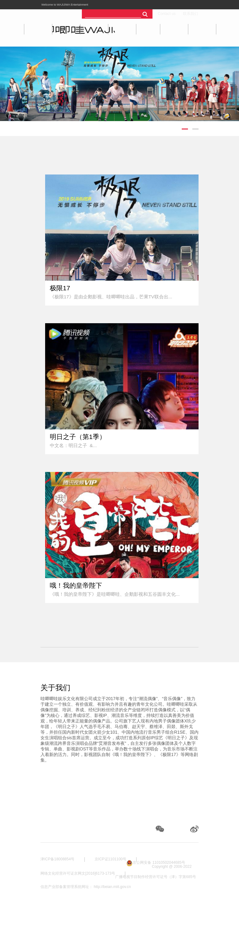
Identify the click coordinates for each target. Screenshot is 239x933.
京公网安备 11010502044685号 (159, 862)
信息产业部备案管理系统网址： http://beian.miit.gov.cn (85, 887)
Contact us (167, 13)
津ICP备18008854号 (57, 859)
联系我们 (190, 13)
